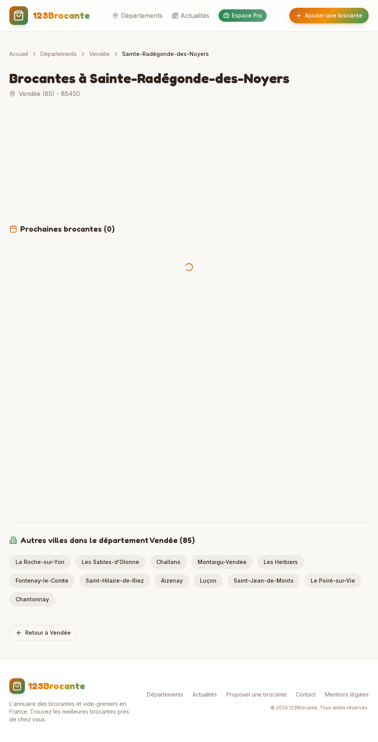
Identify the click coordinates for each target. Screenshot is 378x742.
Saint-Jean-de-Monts (264, 580)
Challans (168, 562)
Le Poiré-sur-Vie (333, 580)
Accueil (18, 54)
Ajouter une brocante (329, 15)
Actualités (190, 15)
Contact (306, 694)
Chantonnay (32, 599)
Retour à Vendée (43, 632)
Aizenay (172, 580)
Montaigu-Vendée (222, 562)
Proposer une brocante (256, 694)
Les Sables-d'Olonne (110, 562)
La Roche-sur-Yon (40, 562)
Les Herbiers (281, 562)
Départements (137, 15)
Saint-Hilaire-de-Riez (115, 580)
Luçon (208, 580)
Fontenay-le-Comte (42, 580)
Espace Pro (242, 15)
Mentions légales (347, 694)
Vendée (99, 54)
